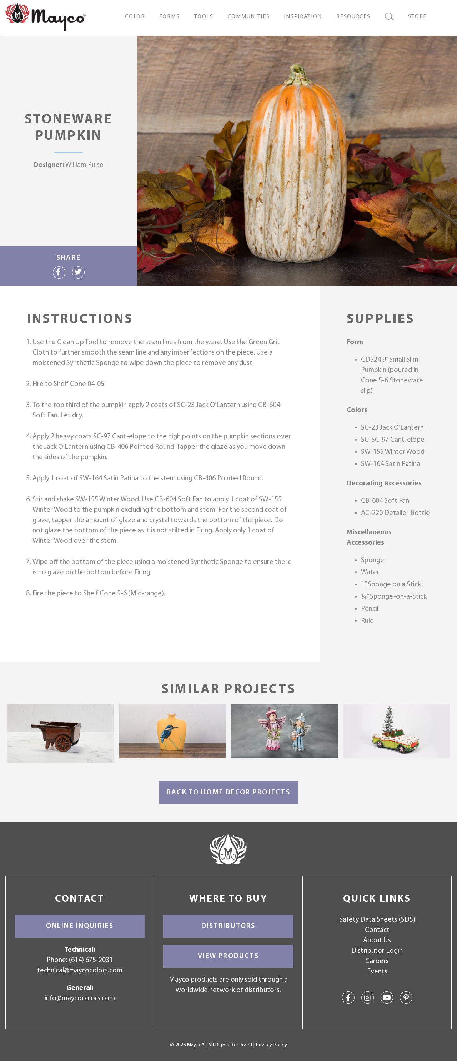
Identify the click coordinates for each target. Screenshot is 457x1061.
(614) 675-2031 (91, 960)
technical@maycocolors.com (79, 970)
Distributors (228, 926)
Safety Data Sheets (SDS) (377, 919)
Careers (377, 961)
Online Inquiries (80, 926)
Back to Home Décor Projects (228, 792)
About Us (377, 940)
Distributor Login (377, 951)
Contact (377, 930)
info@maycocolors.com (80, 998)
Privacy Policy (271, 1045)
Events (377, 971)
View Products (228, 956)
